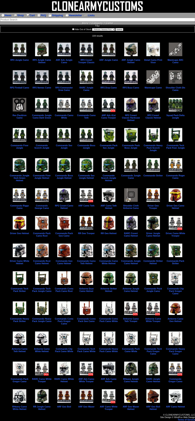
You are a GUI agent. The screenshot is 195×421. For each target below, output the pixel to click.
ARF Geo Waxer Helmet (131, 408)
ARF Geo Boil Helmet (153, 408)
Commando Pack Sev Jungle (108, 146)
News (6, 15)
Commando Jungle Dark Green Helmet (19, 178)
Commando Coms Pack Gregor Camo (64, 321)
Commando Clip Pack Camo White (64, 350)
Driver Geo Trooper (153, 207)
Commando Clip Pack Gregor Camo (175, 291)
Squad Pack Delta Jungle (175, 116)
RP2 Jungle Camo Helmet (42, 61)
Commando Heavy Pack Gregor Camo (175, 351)
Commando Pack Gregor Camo (19, 380)
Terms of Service (186, 420)
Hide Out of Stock (82, 29)
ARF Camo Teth (86, 206)
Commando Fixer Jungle (19, 146)
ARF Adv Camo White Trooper (86, 380)
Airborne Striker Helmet (108, 290)
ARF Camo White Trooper (108, 408)
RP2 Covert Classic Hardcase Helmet (131, 117)
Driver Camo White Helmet (19, 262)
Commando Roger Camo (175, 176)
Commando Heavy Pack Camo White (108, 350)
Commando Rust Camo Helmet (42, 262)
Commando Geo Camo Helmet (64, 262)
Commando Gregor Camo (175, 380)
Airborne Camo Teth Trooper (131, 320)
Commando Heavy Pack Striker (19, 320)
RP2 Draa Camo (108, 88)
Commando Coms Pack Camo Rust (64, 290)
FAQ (41, 15)
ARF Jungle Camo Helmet (131, 61)
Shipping (55, 15)
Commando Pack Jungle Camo (153, 290)
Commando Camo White (64, 116)
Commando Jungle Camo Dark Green (42, 116)
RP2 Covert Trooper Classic (86, 61)
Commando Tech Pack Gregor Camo (153, 351)
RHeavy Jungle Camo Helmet (131, 380)
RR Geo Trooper (86, 233)
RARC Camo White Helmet (64, 380)
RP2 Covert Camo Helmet (64, 207)
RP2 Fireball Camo (19, 88)
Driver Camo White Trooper (175, 234)
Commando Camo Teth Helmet (86, 262)
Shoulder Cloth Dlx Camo (175, 89)
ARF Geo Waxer (86, 407)
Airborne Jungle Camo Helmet (131, 290)
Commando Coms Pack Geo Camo (86, 320)
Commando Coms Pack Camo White (108, 320)
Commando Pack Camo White (131, 350)
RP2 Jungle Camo (19, 60)
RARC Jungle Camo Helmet (153, 380)
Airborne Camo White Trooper (153, 320)
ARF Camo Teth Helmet (109, 207)
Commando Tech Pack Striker (19, 290)
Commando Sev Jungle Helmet (86, 176)
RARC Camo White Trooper (41, 380)
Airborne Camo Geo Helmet (175, 320)
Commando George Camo (42, 207)
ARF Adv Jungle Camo (64, 61)
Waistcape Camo (153, 88)
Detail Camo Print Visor (153, 61)
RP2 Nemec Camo (41, 88)
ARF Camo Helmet (175, 407)
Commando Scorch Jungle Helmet (108, 178)
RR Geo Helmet (108, 233)
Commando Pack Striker (175, 262)
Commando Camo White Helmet (108, 262)
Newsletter (74, 15)
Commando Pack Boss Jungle (131, 146)
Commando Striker (153, 175)
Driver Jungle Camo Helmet (153, 234)
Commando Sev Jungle (64, 146)
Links (89, 15)
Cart (30, 15)
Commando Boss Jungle (86, 146)
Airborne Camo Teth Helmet (19, 350)
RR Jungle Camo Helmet (42, 408)
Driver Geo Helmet (19, 233)
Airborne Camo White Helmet (42, 350)
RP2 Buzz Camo (131, 88)
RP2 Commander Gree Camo (64, 89)
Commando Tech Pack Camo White (86, 350)
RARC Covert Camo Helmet (131, 234)
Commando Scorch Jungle (41, 146)
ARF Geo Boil (64, 407)
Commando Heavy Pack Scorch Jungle (153, 148)
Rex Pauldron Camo (20, 116)
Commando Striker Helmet (153, 262)
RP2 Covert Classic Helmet (153, 116)
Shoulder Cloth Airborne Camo (131, 207)
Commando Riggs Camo (19, 207)
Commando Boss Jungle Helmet (64, 176)
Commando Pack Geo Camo (64, 234)
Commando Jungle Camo (131, 176)
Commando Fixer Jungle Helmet (42, 176)
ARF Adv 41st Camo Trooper (108, 116)
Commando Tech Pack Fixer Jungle (175, 146)
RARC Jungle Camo (86, 89)
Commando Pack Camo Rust (42, 234)
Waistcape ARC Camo (175, 61)
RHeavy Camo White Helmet (19, 408)
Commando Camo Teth (86, 116)
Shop (19, 15)
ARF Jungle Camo (108, 60)
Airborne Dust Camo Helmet (86, 290)
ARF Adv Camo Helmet (108, 380)
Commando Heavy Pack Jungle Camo (41, 320)
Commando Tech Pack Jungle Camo (41, 290)
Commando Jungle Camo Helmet (131, 262)
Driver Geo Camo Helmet (175, 207)
